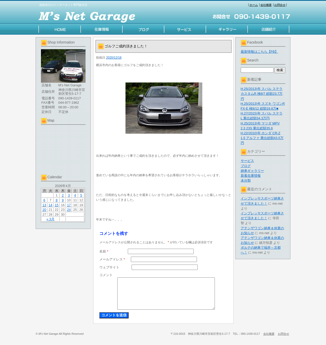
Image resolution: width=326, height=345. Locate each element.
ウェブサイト (109, 267)
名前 (103, 251)
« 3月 (50, 219)
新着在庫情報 (251, 175)
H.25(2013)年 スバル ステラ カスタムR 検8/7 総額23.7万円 (262, 93)
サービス (247, 161)
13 (44, 205)
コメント (106, 275)
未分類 (246, 180)
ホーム (253, 4)
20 (44, 210)
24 (69, 210)
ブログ (246, 166)
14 (50, 205)
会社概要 (266, 4)
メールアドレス (112, 259)
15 (56, 205)
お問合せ (280, 4)
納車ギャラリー (252, 171)
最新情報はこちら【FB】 (259, 52)
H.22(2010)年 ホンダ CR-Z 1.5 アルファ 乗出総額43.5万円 (262, 138)
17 (69, 205)
